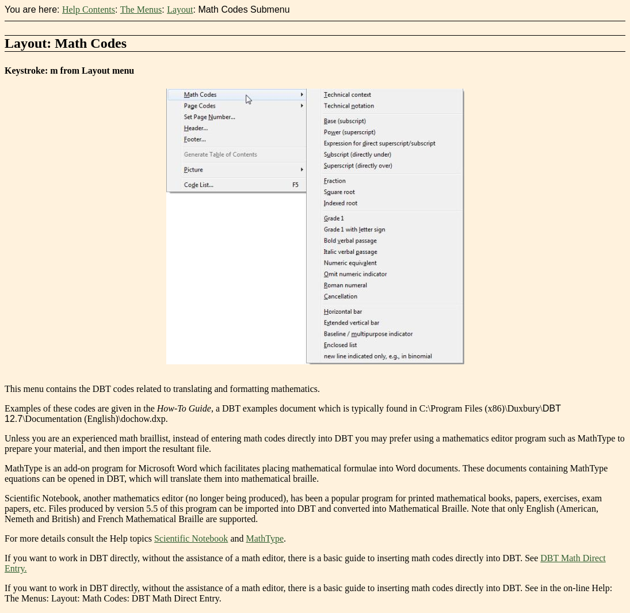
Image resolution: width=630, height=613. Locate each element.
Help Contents (88, 9)
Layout (180, 9)
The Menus (141, 9)
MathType (265, 538)
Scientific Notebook (191, 538)
